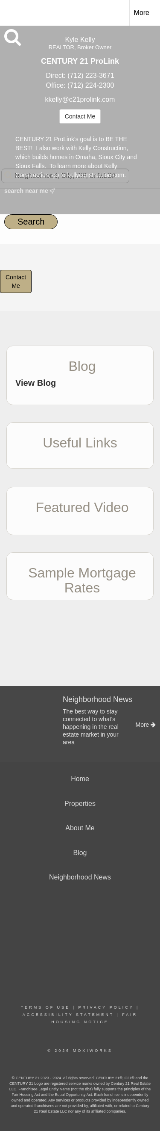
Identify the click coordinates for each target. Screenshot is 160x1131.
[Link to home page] (14, 11)
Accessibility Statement (68, 1015)
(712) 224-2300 (90, 85)
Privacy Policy (106, 1007)
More (141, 12)
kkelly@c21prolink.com (80, 99)
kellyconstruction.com (95, 175)
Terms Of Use (45, 1007)
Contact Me (80, 116)
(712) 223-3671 (90, 75)
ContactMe (16, 281)
